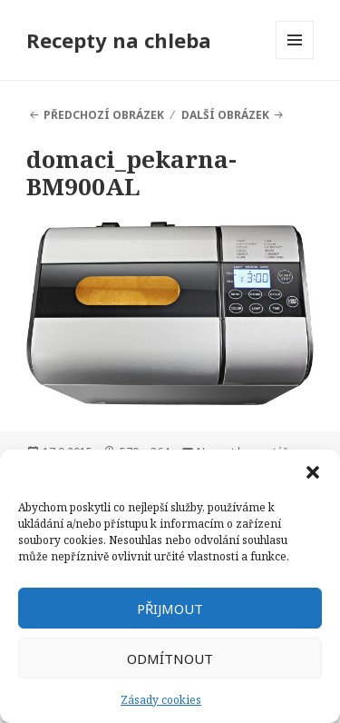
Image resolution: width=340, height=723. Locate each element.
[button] (313, 472)
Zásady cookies (161, 700)
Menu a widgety (295, 58)
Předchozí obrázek (104, 115)
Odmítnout (170, 658)
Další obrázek (225, 115)
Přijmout (170, 608)
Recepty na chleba (118, 40)
